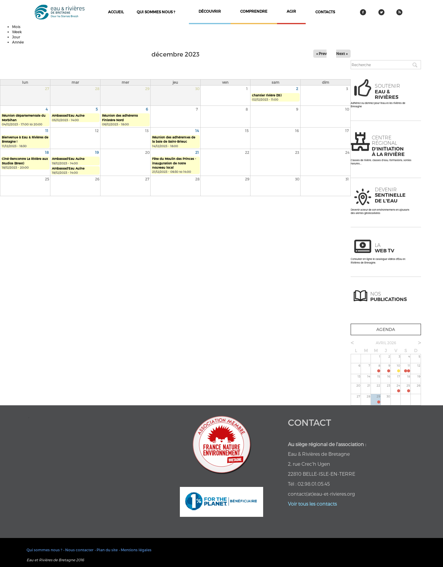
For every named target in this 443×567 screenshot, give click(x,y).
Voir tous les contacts (312, 504)
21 (197, 152)
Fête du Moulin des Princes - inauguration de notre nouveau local (174, 163)
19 (97, 152)
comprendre (253, 11)
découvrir (210, 11)
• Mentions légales (135, 550)
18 (47, 152)
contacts (325, 12)
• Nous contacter (78, 550)
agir (291, 11)
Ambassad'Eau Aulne (68, 115)
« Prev (321, 53)
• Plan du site (106, 550)
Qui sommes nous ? (156, 12)
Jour (16, 37)
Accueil (116, 12)
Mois (16, 26)
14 (197, 130)
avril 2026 (386, 343)
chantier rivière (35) (266, 95)
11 (46, 130)
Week (17, 32)
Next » (342, 53)
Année (18, 42)
